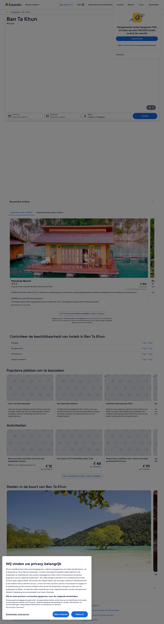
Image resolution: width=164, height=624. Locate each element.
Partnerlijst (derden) (15, 607)
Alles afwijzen (61, 614)
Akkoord (79, 614)
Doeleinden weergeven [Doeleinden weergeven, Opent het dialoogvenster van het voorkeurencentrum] (17, 614)
